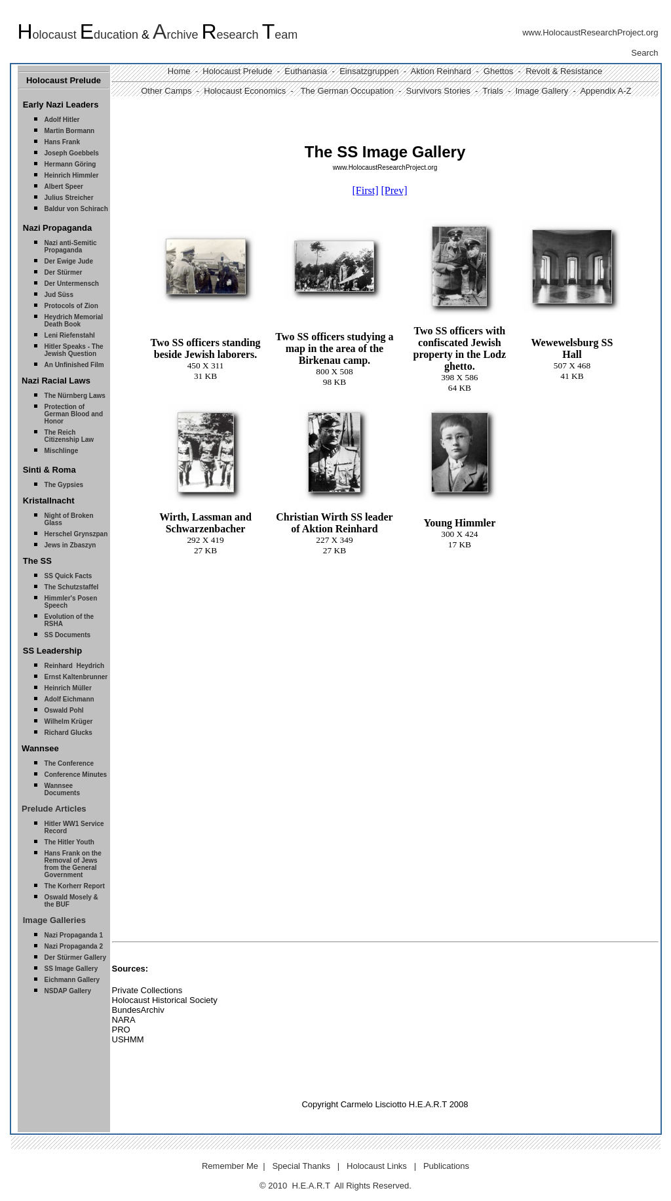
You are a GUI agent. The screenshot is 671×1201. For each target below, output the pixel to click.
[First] (366, 190)
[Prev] (394, 190)
